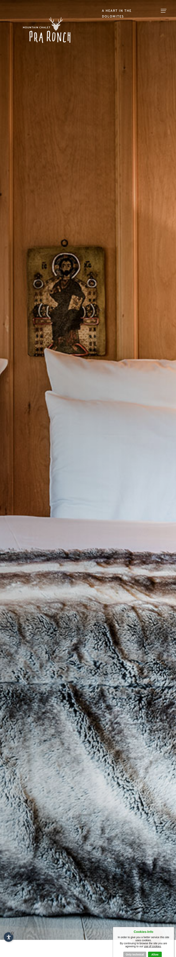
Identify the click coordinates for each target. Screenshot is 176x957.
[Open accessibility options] (8, 937)
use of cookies (152, 949)
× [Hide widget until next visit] (12, 933)
